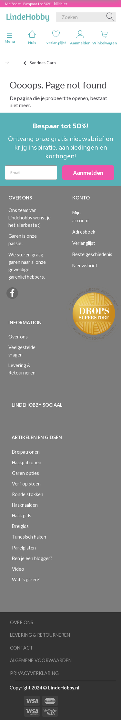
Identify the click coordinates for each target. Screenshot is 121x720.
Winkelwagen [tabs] (104, 37)
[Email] (31, 172)
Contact (21, 648)
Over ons (18, 336)
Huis (32, 37)
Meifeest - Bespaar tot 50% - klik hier (36, 3)
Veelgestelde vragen (21, 351)
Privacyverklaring (34, 673)
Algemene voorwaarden (41, 660)
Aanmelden (80, 37)
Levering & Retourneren (21, 369)
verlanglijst (56, 37)
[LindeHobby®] (27, 16)
